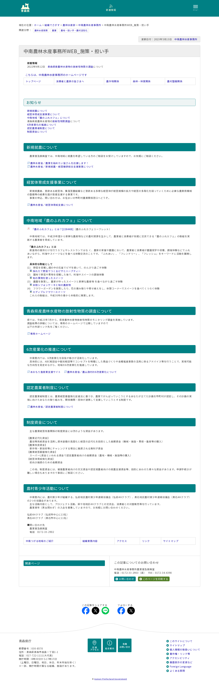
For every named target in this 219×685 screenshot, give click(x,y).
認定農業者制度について (41, 128)
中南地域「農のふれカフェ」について (48, 117)
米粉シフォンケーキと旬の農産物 (52, 285)
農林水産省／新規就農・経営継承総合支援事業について (62, 166)
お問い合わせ (126, 579)
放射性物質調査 (61, 121)
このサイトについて (181, 641)
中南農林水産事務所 (89, 25)
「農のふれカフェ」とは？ (51, 229)
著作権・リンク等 (180, 654)
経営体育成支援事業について (43, 114)
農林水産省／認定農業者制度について (51, 406)
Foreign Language (180, 666)
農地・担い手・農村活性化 (74, 30)
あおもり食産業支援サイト (45, 372)
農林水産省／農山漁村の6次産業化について (92, 372)
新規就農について (37, 111)
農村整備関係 (174, 81)
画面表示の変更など (181, 662)
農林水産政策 (41, 30)
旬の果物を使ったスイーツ (48, 278)
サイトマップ (170, 541)
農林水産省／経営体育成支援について (51, 205)
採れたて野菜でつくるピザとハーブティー (57, 271)
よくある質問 (177, 670)
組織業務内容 (90, 541)
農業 (54, 30)
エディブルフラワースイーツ (49, 292)
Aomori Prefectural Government (110, 678)
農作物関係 (112, 81)
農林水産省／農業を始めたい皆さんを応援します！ (59, 163)
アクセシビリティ (180, 658)
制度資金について (37, 131)
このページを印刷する (155, 579)
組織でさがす (52, 25)
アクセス (122, 541)
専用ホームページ (40, 333)
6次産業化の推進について (42, 124)
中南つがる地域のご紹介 (40, 541)
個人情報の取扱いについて (185, 649)
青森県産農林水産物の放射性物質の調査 (70, 66)
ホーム (38, 25)
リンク (146, 541)
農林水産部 (69, 25)
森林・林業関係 (142, 81)
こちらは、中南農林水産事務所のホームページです (56, 75)
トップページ (33, 81)
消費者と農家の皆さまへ (70, 81)
